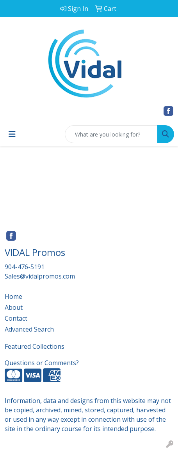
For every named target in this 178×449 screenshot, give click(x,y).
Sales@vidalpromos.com (40, 276)
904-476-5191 (24, 267)
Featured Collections (34, 346)
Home (13, 296)
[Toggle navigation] (12, 134)
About (14, 307)
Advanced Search (29, 329)
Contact (16, 318)
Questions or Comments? (42, 362)
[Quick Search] (111, 134)
